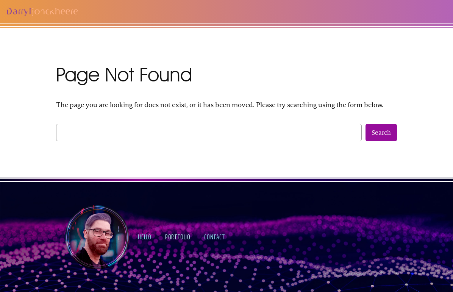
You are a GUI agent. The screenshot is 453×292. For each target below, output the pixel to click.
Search (381, 132)
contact (214, 236)
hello (145, 236)
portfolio (178, 236)
